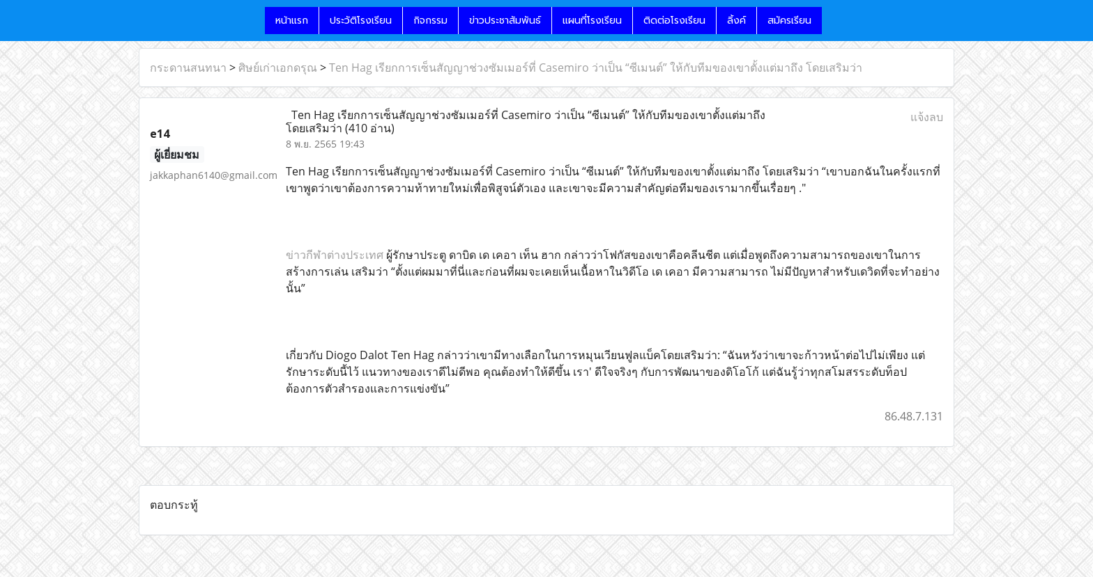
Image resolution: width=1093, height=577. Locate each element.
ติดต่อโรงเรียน (674, 20)
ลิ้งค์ (736, 20)
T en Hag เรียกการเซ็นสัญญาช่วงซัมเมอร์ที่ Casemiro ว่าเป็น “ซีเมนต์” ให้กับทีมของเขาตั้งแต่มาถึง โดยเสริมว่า (595, 67)
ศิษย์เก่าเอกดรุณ (277, 67)
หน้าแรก (291, 20)
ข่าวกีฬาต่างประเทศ (334, 254)
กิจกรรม (430, 20)
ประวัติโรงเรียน (361, 20)
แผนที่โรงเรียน (592, 20)
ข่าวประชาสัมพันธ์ (505, 20)
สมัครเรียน (789, 20)
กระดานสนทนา (188, 67)
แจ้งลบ (926, 117)
